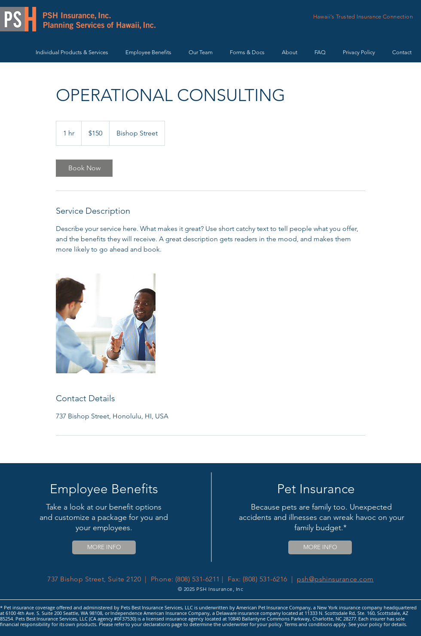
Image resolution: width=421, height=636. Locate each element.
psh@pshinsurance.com (335, 579)
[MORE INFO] (104, 547)
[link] (84, 168)
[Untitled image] (106, 323)
